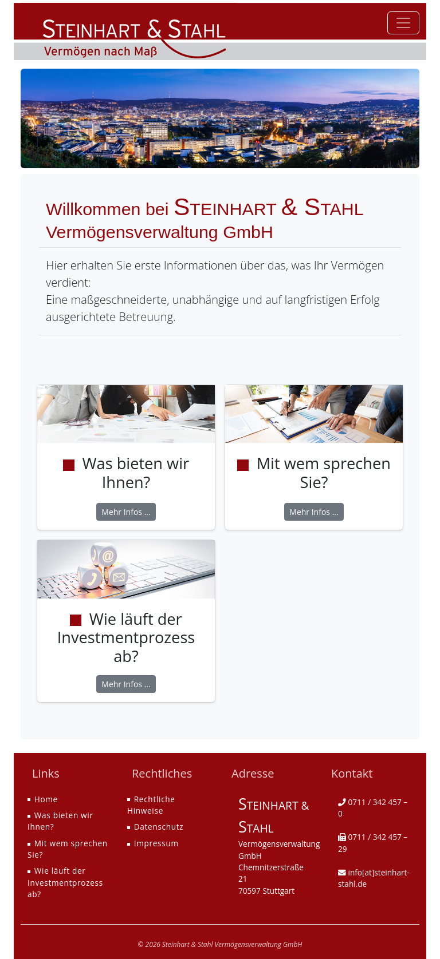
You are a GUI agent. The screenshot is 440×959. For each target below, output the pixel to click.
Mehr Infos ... (125, 511)
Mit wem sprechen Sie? (68, 849)
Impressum (156, 843)
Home (46, 799)
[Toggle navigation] (403, 22)
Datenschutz (159, 826)
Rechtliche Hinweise (151, 805)
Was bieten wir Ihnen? (60, 821)
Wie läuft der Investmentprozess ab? (65, 882)
